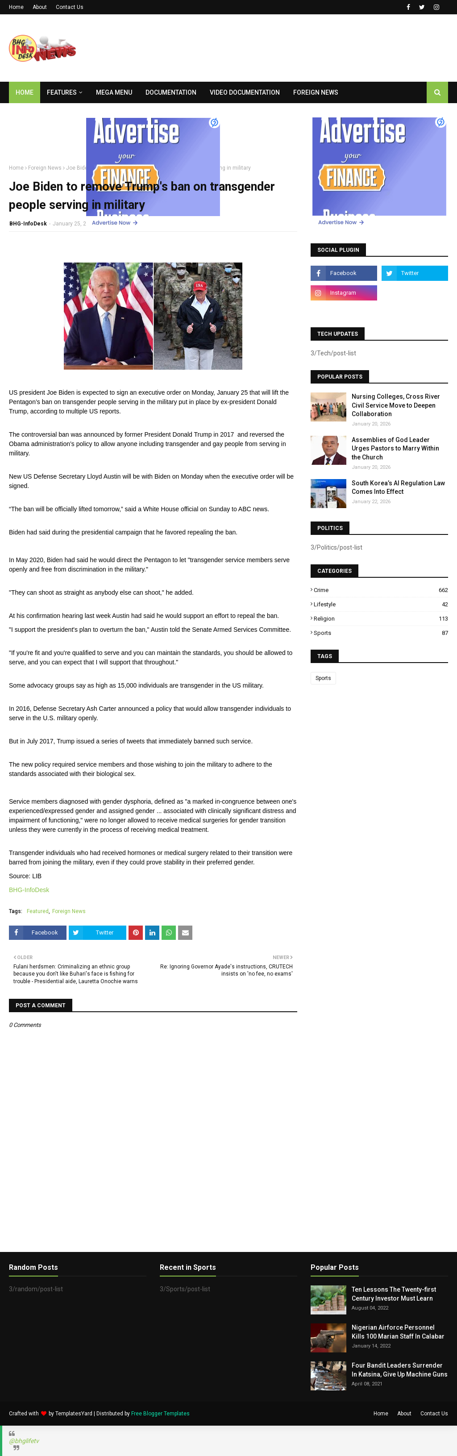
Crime (381, 590)
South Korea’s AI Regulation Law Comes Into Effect (398, 488)
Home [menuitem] (24, 92)
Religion (381, 618)
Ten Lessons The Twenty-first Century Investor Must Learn (394, 1294)
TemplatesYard (73, 1413)
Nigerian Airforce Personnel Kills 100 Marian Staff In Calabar (398, 1332)
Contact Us (69, 7)
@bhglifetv (24, 1440)
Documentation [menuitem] (170, 92)
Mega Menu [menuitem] (114, 92)
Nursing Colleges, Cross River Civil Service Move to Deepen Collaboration (396, 405)
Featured (38, 911)
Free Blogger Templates (160, 1413)
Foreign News (45, 168)
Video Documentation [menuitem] (245, 92)
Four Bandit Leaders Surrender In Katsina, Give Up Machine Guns (400, 1370)
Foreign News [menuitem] (315, 92)
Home (16, 7)
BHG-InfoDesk (28, 224)
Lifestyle (381, 604)
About (40, 7)
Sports (381, 633)
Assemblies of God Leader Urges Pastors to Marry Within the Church (395, 448)
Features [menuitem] (62, 92)
